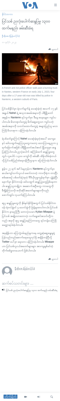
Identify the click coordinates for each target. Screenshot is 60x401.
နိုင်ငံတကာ (7, 14)
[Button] (53, 49)
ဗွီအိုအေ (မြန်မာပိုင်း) (11, 36)
